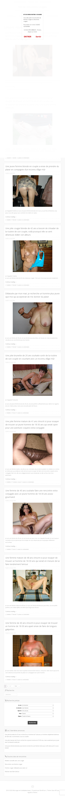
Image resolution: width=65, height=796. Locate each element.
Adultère (9, 158)
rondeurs (15, 482)
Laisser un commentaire (23, 158)
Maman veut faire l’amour (12, 771)
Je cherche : (19, 708)
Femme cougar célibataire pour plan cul (16, 768)
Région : (20, 716)
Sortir (38, 36)
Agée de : (20, 710)
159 (16, 686)
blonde (14, 158)
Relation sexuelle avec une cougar (14, 760)
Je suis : (20, 705)
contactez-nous (25, 790)
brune (14, 413)
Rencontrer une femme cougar (13, 764)
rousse (19, 482)
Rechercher (32, 723)
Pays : (20, 713)
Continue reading (11, 217)
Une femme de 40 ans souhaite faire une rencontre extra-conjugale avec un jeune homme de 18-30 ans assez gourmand (31, 493)
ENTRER (27, 36)
